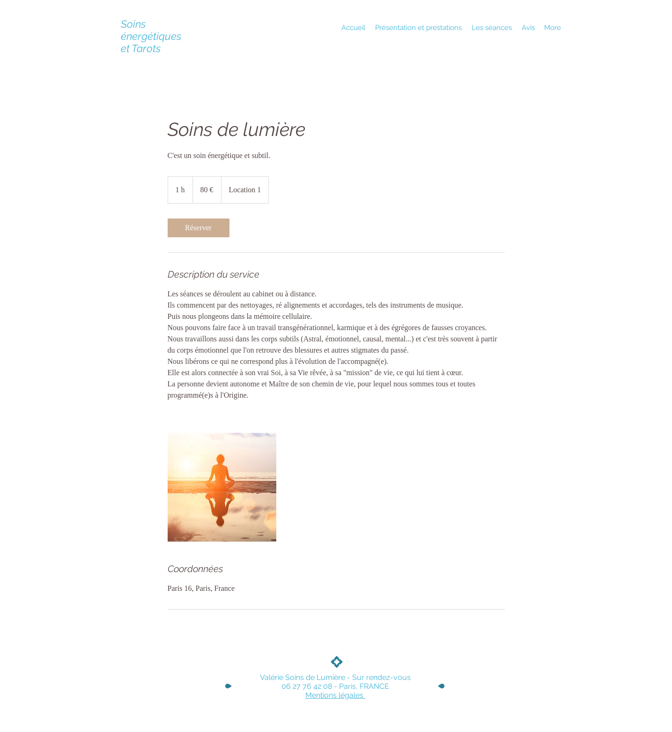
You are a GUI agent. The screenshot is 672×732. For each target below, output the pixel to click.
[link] (198, 228)
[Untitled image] (222, 487)
